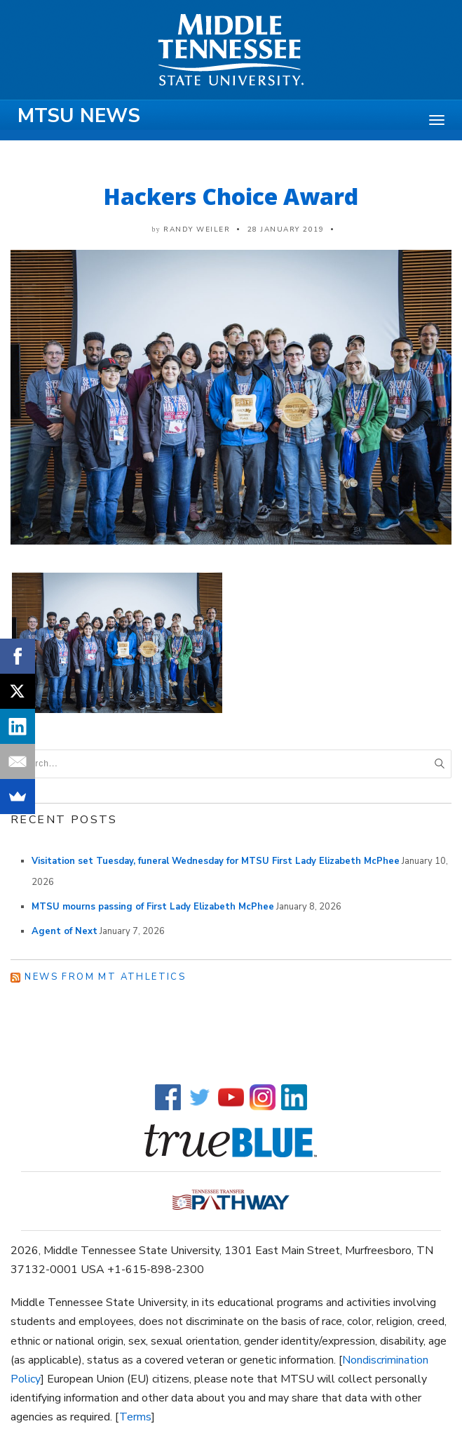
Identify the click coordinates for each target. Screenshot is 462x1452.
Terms (135, 1417)
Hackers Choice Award (231, 196)
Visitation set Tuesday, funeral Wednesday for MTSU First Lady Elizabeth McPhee (216, 861)
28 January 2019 (286, 229)
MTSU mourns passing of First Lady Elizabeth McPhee (153, 906)
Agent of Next (64, 931)
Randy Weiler (196, 229)
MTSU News (79, 115)
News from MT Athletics (105, 977)
